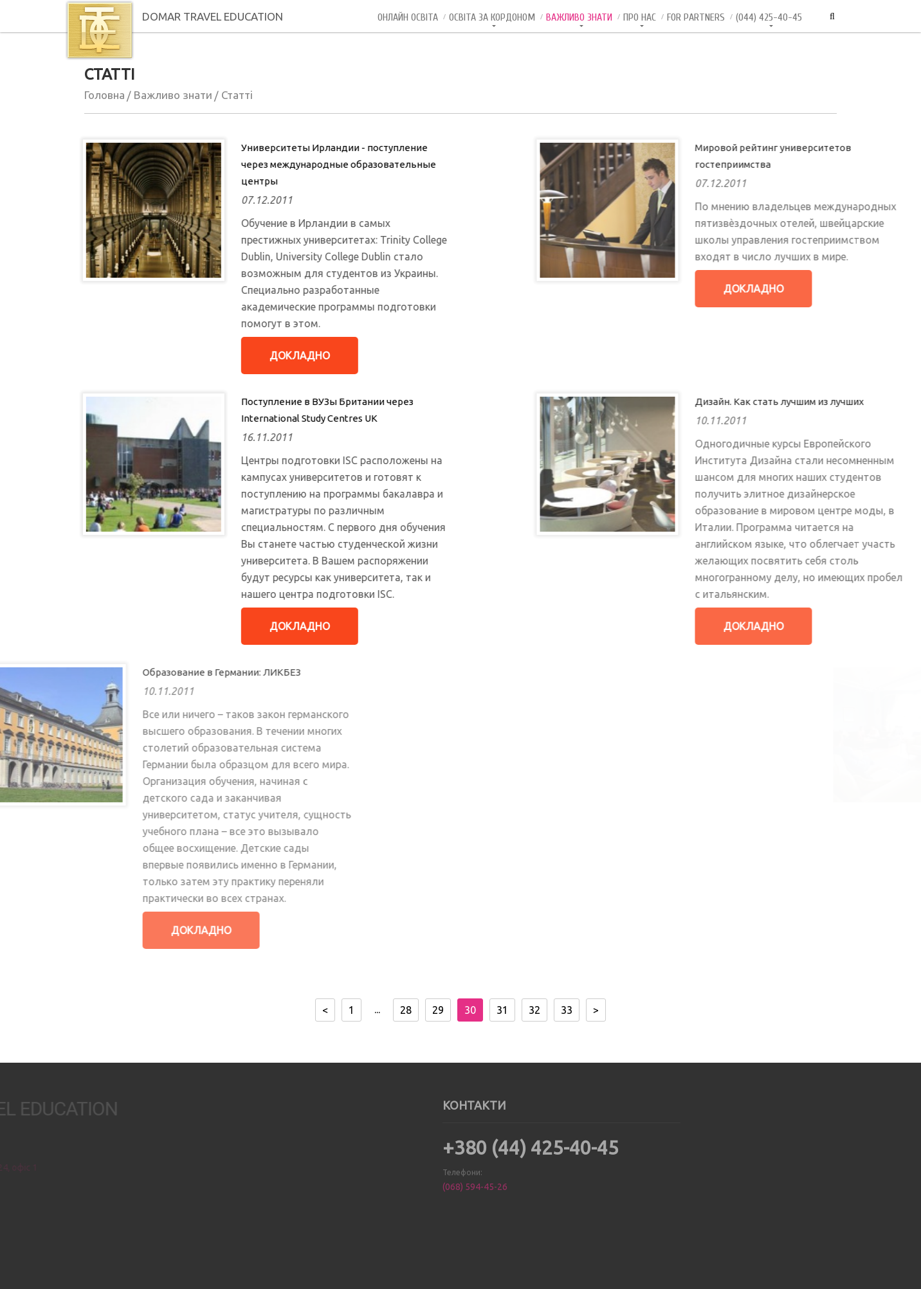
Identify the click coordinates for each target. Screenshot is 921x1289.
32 (534, 1010)
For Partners (696, 17)
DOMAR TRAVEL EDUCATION (174, 16)
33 (566, 1010)
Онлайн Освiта (408, 17)
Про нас (639, 17)
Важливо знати (579, 17)
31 (502, 1010)
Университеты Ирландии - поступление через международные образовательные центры (284, 164)
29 (438, 1010)
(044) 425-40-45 (769, 17)
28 (406, 1010)
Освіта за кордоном (492, 17)
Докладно (245, 355)
